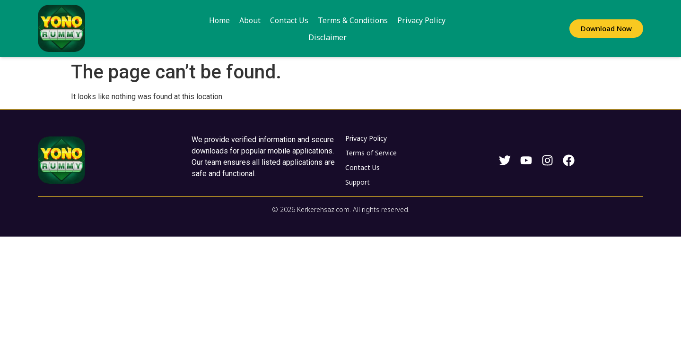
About (226, 29)
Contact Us (265, 29)
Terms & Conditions (329, 29)
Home (195, 29)
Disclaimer (450, 29)
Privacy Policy (398, 29)
